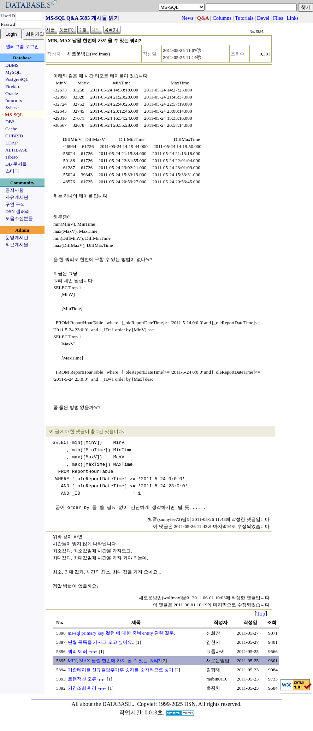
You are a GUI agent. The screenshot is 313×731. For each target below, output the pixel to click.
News (187, 18)
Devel (263, 18)
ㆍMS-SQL (11, 114)
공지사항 (14, 190)
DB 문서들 (16, 164)
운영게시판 (16, 237)
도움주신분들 (19, 218)
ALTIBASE (16, 150)
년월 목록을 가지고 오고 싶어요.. (101, 642)
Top (260, 614)
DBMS (12, 65)
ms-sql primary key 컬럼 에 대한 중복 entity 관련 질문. (121, 633)
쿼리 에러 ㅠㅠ (83, 651)
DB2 (9, 121)
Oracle (11, 93)
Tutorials (244, 18)
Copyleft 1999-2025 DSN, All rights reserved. (189, 704)
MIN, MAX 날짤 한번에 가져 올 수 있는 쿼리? (114, 660)
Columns (222, 18)
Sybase (12, 107)
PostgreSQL (16, 79)
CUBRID (14, 135)
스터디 (12, 171)
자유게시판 (16, 197)
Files (278, 18)
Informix (13, 100)
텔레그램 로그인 (22, 46)
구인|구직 (15, 204)
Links (293, 18)
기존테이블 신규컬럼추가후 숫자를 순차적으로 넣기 (120, 669)
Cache (11, 128)
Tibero (11, 157)
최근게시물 (16, 244)
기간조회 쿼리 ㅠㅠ (87, 688)
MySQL (13, 72)
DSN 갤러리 (17, 211)
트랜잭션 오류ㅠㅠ (87, 679)
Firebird (12, 86)
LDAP (11, 142)
